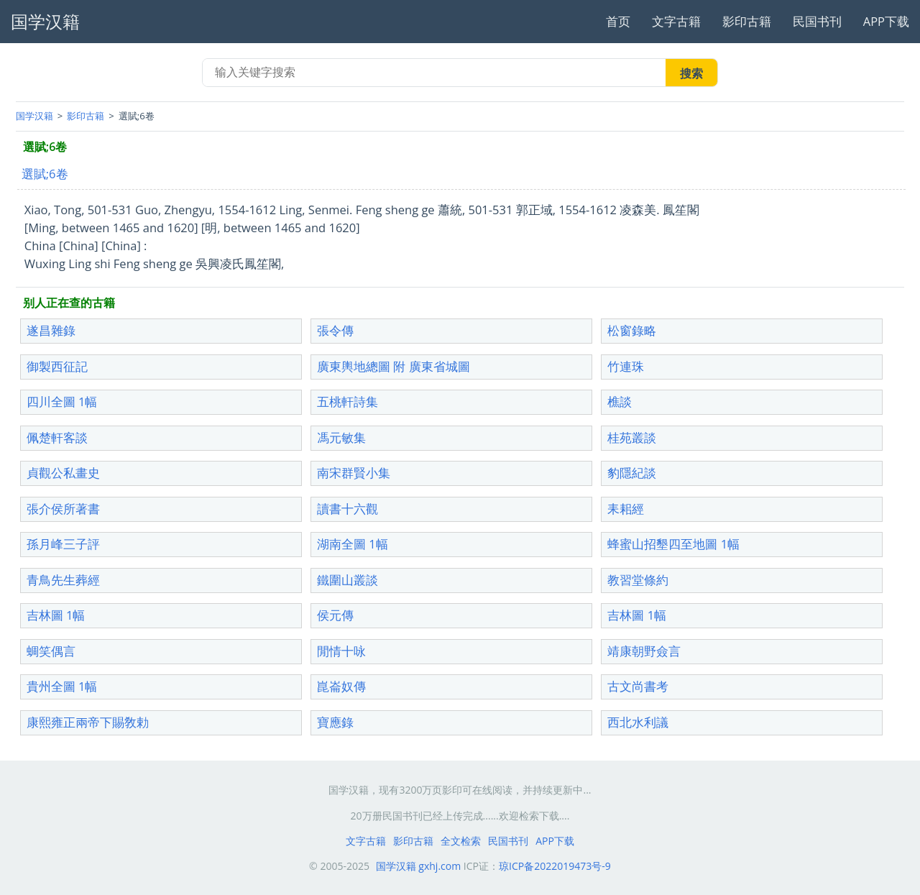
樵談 (619, 401)
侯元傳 (335, 615)
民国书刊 (817, 21)
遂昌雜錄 (51, 330)
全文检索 (461, 841)
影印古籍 (746, 21)
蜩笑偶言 (51, 651)
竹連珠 (625, 366)
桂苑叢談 (631, 437)
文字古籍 (676, 21)
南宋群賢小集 (353, 472)
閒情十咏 (341, 651)
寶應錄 (335, 722)
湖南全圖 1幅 (352, 544)
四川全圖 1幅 (62, 401)
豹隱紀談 (631, 472)
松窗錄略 (631, 330)
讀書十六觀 (347, 508)
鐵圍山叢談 (347, 580)
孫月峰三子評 (63, 544)
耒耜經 (625, 508)
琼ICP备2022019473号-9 (555, 866)
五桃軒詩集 (347, 401)
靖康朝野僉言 (644, 651)
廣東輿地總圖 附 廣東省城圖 (393, 366)
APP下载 (886, 21)
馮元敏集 (341, 437)
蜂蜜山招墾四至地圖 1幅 (673, 544)
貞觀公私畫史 (63, 472)
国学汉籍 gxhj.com (418, 866)
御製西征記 (57, 366)
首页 (618, 21)
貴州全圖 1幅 (62, 686)
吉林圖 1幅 (56, 615)
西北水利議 (637, 722)
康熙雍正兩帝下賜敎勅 (88, 722)
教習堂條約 (637, 580)
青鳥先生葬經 (63, 580)
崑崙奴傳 (341, 686)
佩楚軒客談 (57, 437)
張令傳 (335, 330)
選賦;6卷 (45, 173)
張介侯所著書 (63, 508)
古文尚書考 (637, 686)
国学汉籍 (34, 115)
